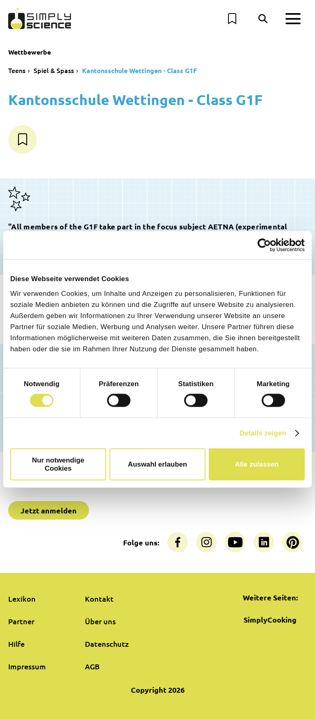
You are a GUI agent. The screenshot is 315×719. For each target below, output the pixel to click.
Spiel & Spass (54, 70)
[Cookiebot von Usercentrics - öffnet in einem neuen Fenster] (269, 245)
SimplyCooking (270, 619)
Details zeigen (263, 433)
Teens (16, 70)
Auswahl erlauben (157, 464)
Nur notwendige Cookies (58, 464)
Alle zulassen (257, 464)
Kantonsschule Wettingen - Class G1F (139, 70)
